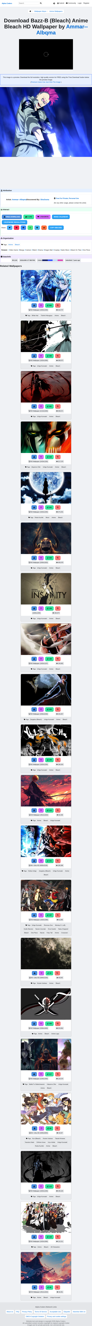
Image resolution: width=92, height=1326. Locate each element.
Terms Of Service (41, 1312)
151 (49, 861)
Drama (40, 250)
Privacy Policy (27, 1312)
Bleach (17, 245)
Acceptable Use (55, 1312)
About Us (10, 1312)
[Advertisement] (46, 172)
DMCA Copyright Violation (35, 1316)
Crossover (64, 933)
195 (49, 760)
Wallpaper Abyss (40, 11)
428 (49, 457)
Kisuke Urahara (42, 983)
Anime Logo (55, 1033)
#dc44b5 (60, 260)
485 (49, 356)
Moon (47, 517)
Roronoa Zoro (48, 925)
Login (80, 3)
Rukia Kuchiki (39, 517)
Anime (10, 245)
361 (49, 406)
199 (49, 608)
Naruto (42, 933)
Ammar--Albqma (19, 199)
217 (49, 1074)
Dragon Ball (48, 250)
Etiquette (67, 1312)
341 (49, 507)
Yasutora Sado (29, 1142)
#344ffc (50, 260)
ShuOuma (44, 199)
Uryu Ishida (51, 1142)
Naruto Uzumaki (40, 929)
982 (49, 305)
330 (49, 558)
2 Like (28, 217)
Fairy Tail (49, 933)
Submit (60, 3)
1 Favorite (43, 217)
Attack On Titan (76, 250)
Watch (34, 250)
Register (86, 3)
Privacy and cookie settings (56, 1316)
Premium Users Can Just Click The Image (46, 82)
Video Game (13, 250)
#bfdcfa (55, 260)
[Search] (40, 3)
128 (49, 1237)
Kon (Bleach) (36, 1138)
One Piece (86, 250)
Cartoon (28, 250)
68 (49, 1128)
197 (49, 915)
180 (49, 659)
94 (49, 973)
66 (49, 1287)
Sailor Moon (65, 250)
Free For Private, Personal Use (67, 198)
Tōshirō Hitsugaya (46, 315)
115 (49, 1186)
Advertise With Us (79, 1312)
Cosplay (56, 250)
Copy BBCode (56, 228)
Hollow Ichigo (32, 871)
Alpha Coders (7, 3)
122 (49, 810)
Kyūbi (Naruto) (28, 929)
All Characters (55, 1247)
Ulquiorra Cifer (36, 467)
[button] (22, 67)
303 (49, 709)
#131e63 (45, 260)
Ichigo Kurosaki (42, 366)
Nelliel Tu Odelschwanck (36, 1084)
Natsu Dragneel (63, 929)
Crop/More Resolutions (14, 222)
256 (49, 1024)
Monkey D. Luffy (60, 925)
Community (71, 3)
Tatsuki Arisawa (60, 1138)
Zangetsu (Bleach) (36, 719)
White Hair (35, 315)
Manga (21, 250)
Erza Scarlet (52, 929)
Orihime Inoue (40, 1142)
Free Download (12, 217)
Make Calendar (61, 217)
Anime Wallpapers (56, 11)
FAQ (17, 1312)
